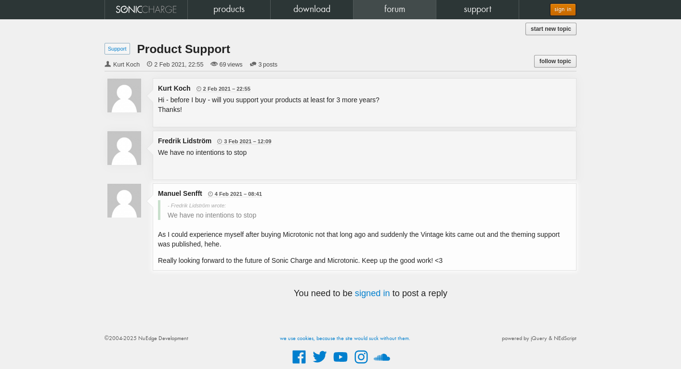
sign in (563, 9)
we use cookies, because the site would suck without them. (345, 339)
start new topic (551, 29)
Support (117, 49)
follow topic (555, 61)
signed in (372, 293)
